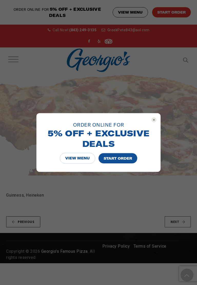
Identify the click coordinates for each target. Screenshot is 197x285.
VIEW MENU (77, 158)
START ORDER (118, 158)
